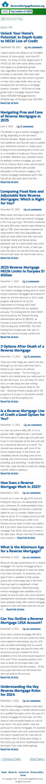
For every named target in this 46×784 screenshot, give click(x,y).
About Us (12, 772)
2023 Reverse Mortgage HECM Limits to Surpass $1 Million (22, 271)
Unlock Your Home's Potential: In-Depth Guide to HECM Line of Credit (21, 37)
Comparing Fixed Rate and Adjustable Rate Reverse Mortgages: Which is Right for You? (22, 197)
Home (3, 27)
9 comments (26, 126)
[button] (5, 11)
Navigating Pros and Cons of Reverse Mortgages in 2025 (22, 116)
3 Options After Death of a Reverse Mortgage (22, 348)
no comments (35, 47)
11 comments (34, 356)
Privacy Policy (37, 772)
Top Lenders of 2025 (21, 11)
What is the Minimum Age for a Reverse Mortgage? (22, 549)
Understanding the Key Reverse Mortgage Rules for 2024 (20, 690)
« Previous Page (11, 759)
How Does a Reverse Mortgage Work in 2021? (21, 484)
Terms (23, 775)
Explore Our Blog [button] (12, 18)
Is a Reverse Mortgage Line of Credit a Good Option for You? (23, 414)
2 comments (32, 281)
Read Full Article (9, 103)
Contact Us (24, 772)
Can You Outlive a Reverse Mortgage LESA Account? (22, 620)
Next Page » (37, 759)
